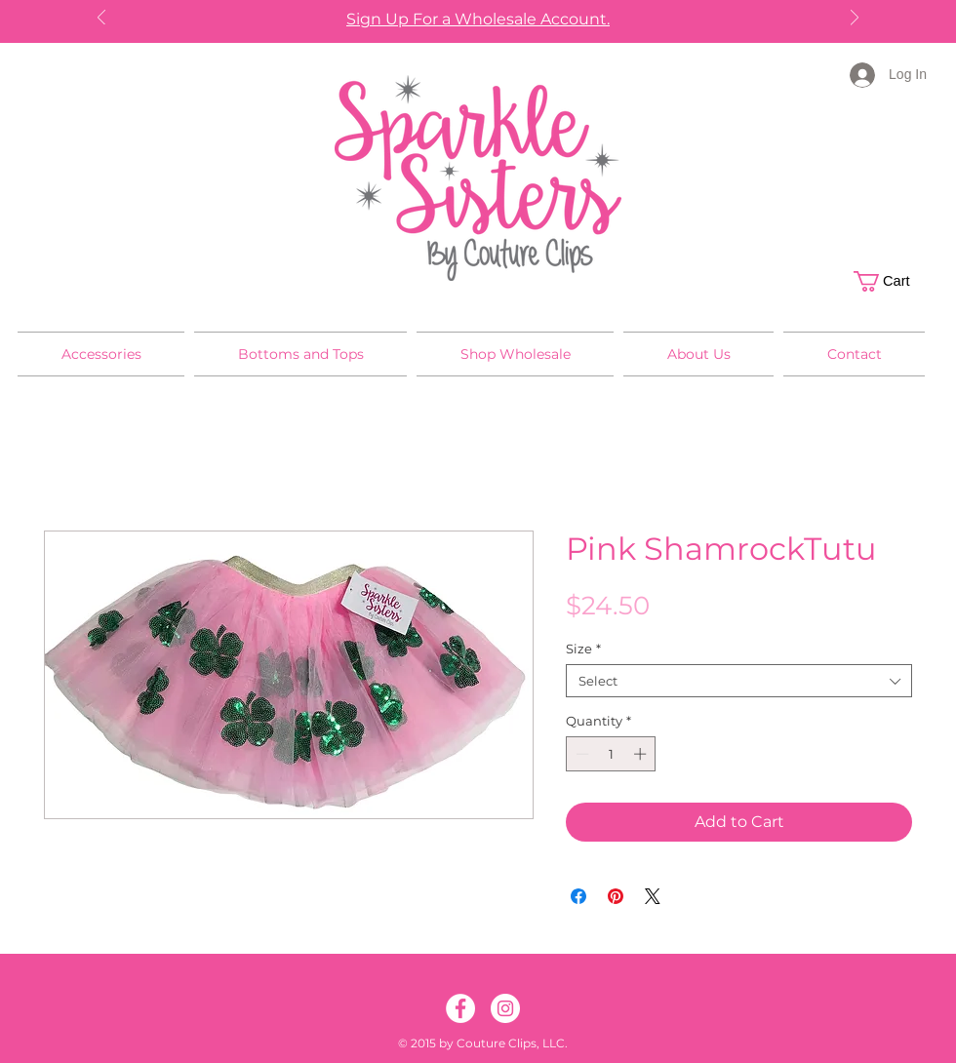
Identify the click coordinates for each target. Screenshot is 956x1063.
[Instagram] (505, 1008)
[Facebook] (460, 1008)
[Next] (854, 19)
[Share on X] (652, 896)
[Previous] (101, 19)
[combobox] (739, 680)
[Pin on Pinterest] (615, 896)
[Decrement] (580, 753)
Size (583, 648)
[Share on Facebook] (578, 896)
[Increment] (642, 753)
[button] (892, 281)
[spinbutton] (611, 753)
